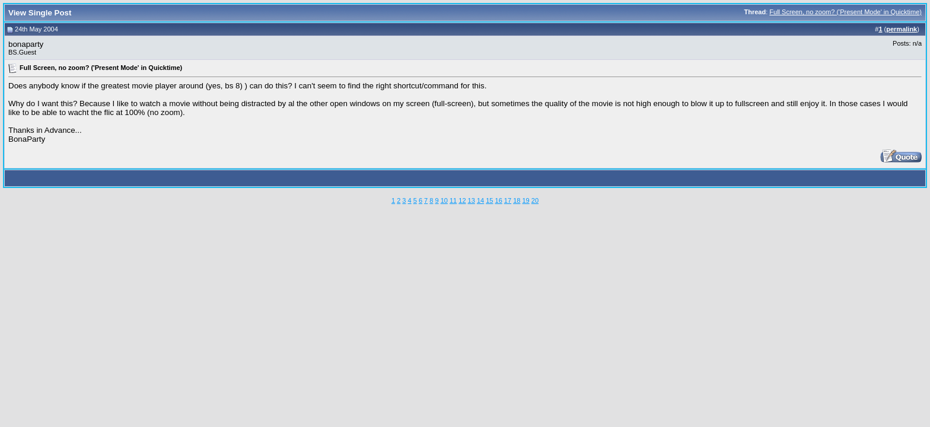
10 (444, 200)
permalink (901, 29)
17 (507, 200)
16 (498, 200)
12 (462, 200)
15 (489, 200)
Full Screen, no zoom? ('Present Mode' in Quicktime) (845, 11)
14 (480, 200)
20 (535, 200)
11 (453, 200)
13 (471, 200)
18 (516, 200)
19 (525, 200)
